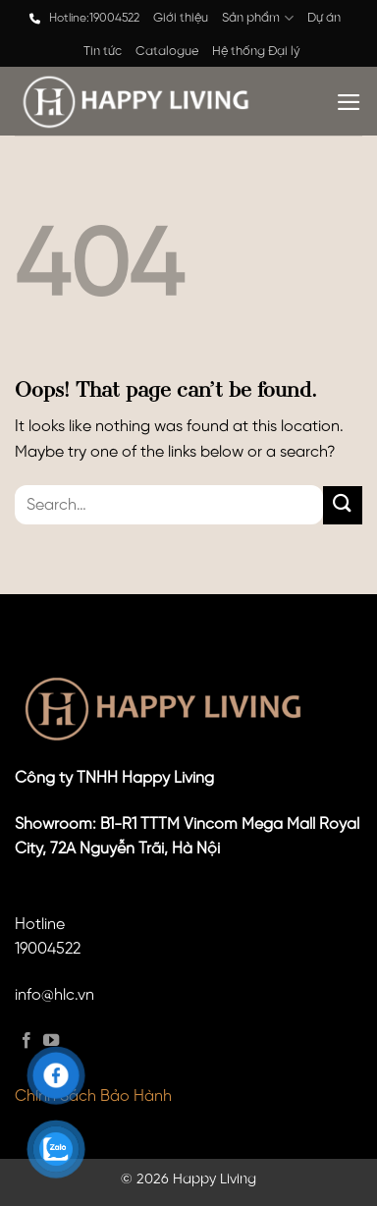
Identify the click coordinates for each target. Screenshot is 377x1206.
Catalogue (166, 51)
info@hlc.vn (54, 995)
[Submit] (342, 505)
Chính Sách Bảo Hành (93, 1096)
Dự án (324, 18)
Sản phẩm (257, 18)
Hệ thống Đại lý (256, 51)
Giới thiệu (180, 18)
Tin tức (102, 51)
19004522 (48, 949)
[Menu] (349, 102)
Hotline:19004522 (94, 18)
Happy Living (214, 1179)
